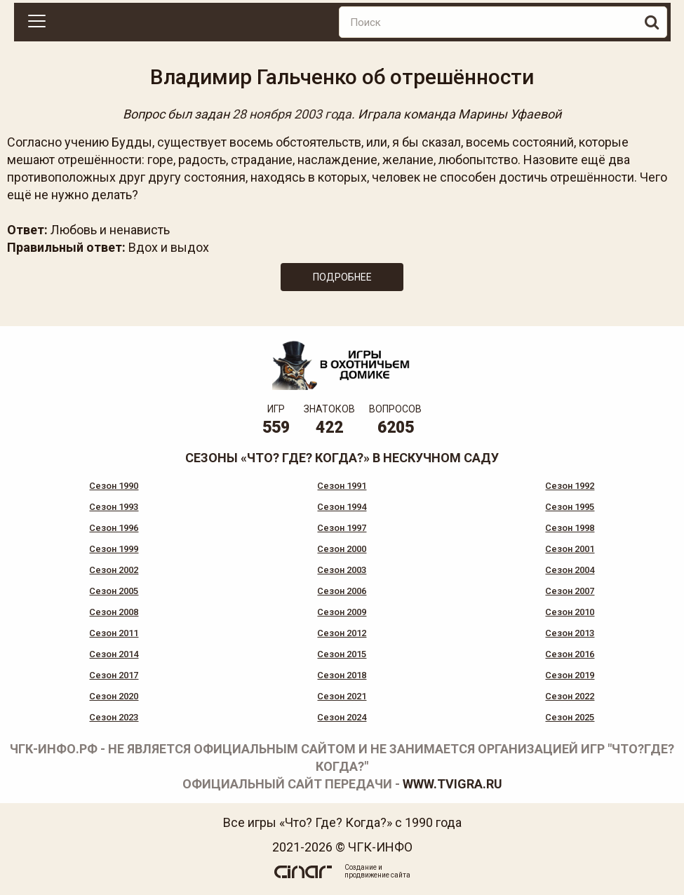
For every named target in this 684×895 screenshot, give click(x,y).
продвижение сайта (377, 875)
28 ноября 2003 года (291, 114)
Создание (360, 867)
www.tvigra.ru (452, 783)
